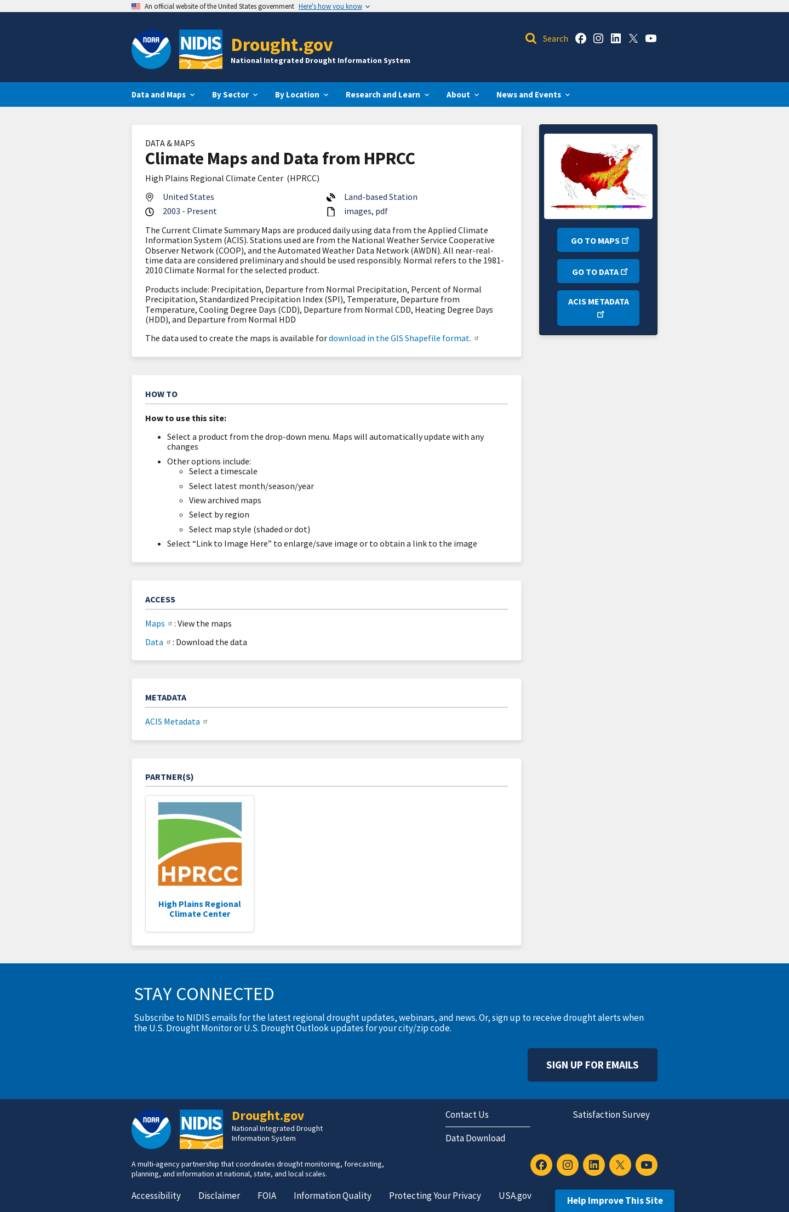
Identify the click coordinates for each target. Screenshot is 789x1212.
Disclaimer (219, 1196)
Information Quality (332, 1196)
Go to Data (601, 271)
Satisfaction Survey (611, 1114)
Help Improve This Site (615, 1200)
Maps (159, 623)
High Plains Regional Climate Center (199, 908)
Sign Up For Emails (592, 1064)
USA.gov (515, 1196)
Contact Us (467, 1114)
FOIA (267, 1196)
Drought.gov (282, 44)
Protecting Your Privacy (435, 1196)
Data (159, 641)
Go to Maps (601, 239)
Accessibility (156, 1196)
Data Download (475, 1138)
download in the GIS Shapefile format (405, 337)
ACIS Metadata (177, 721)
